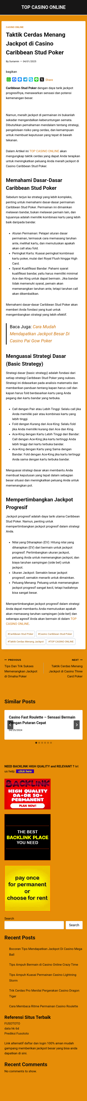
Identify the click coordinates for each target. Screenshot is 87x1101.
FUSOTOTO (12, 1023)
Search (9, 918)
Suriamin (14, 61)
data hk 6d (11, 1028)
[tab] (36, 743)
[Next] (77, 724)
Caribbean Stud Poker (20, 633)
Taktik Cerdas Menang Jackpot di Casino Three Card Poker (65, 667)
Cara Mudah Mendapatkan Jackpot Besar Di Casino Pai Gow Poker (40, 334)
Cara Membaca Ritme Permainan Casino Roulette (43, 1006)
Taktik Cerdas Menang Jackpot (26, 641)
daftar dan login (35, 1043)
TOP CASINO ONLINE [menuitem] (44, 151)
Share (49, 80)
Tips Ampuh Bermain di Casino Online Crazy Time (43, 964)
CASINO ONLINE (14, 27)
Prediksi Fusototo (16, 1033)
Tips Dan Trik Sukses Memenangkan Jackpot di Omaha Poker (22, 667)
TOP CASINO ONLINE (61, 641)
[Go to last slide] (10, 724)
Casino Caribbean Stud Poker (55, 633)
